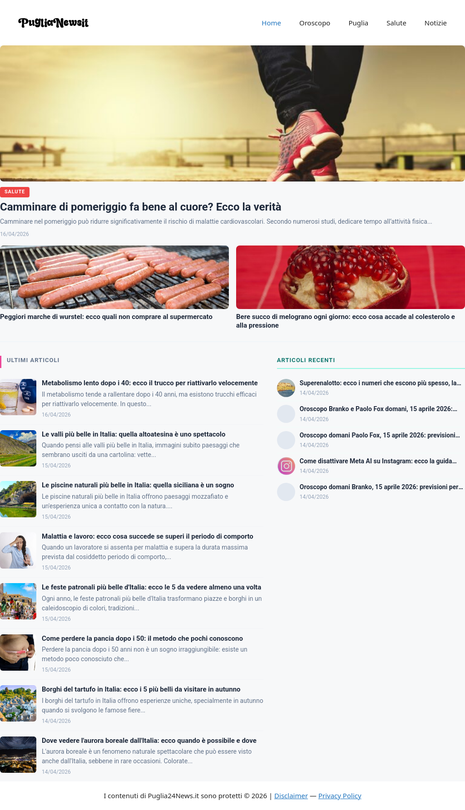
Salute (396, 22)
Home (271, 22)
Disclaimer (291, 795)
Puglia (358, 22)
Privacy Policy (339, 795)
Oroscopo (314, 22)
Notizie (436, 22)
